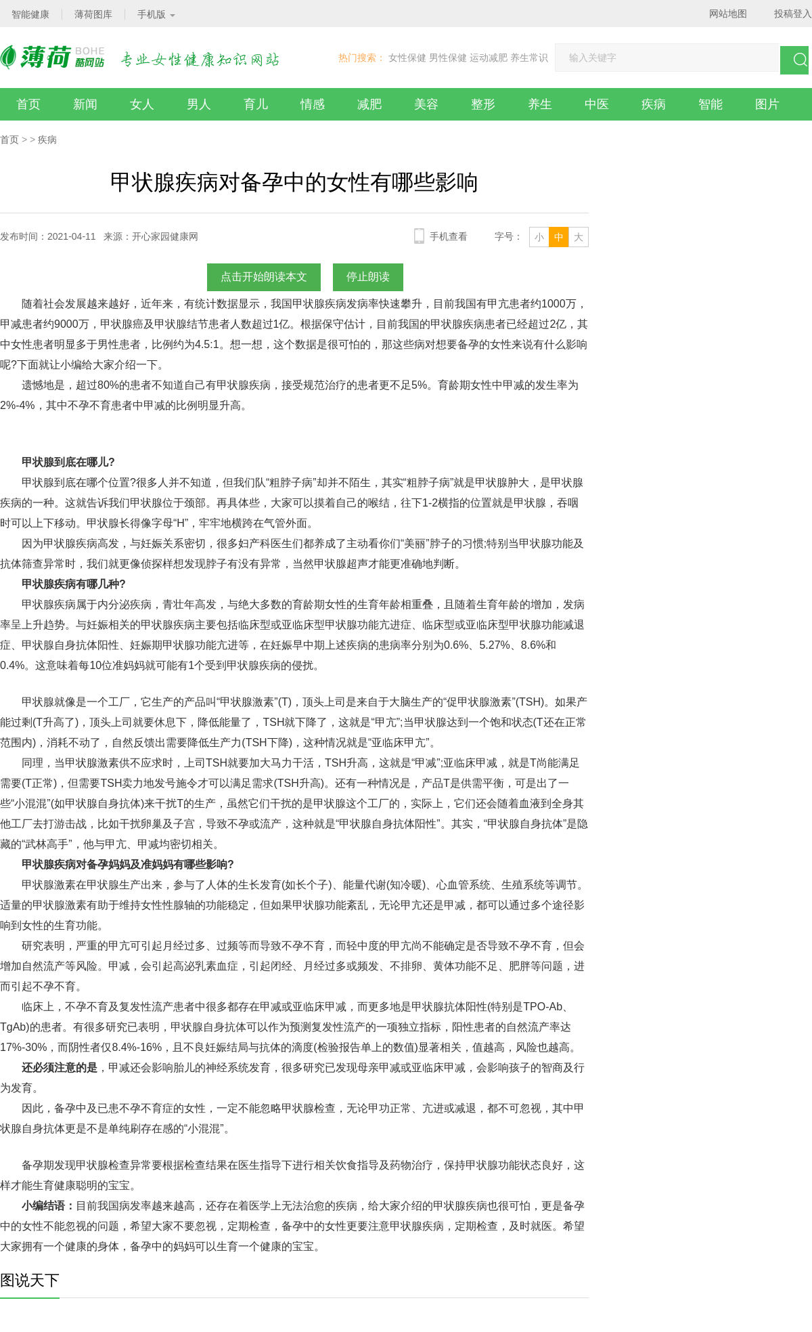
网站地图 (728, 13)
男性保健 (448, 57)
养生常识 (529, 57)
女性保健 (407, 57)
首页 (28, 104)
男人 (199, 104)
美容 (426, 104)
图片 (767, 104)
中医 (597, 104)
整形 (483, 104)
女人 (142, 104)
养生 (540, 104)
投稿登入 (793, 13)
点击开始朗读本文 (264, 276)
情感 (312, 104)
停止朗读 (368, 276)
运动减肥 (489, 57)
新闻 (85, 104)
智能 (710, 104)
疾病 (653, 104)
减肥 (369, 104)
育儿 (256, 104)
